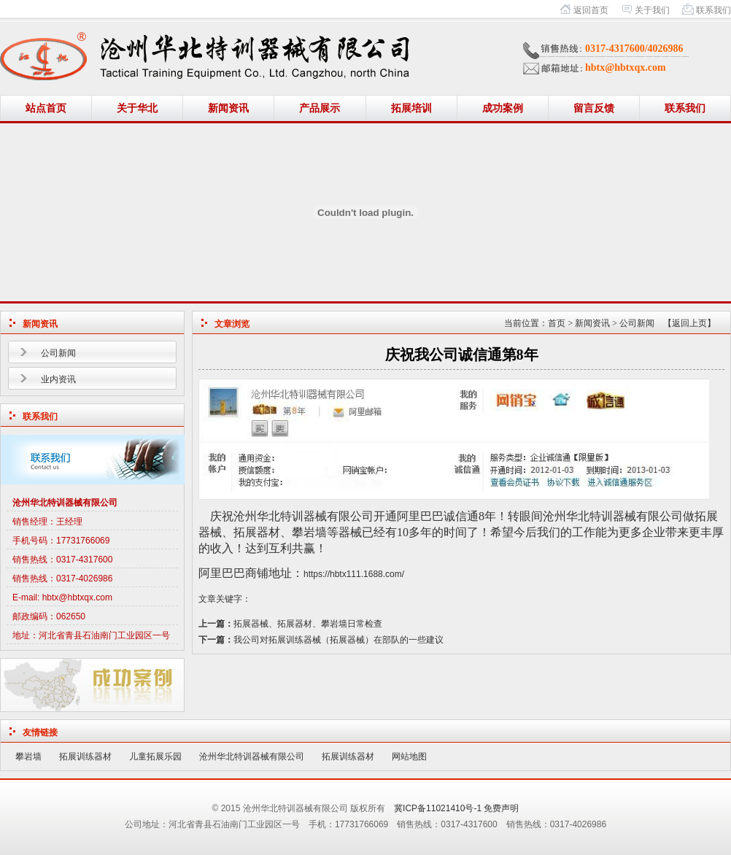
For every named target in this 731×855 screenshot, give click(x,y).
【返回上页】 (689, 323)
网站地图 (409, 756)
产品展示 (319, 108)
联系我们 (713, 10)
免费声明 (501, 808)
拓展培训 (411, 108)
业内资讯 (58, 379)
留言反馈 (593, 108)
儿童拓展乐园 (155, 756)
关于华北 (137, 108)
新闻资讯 (228, 108)
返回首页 (590, 10)
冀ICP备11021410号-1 (437, 808)
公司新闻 (58, 353)
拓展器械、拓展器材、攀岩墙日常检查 (307, 624)
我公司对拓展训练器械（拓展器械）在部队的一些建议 (338, 640)
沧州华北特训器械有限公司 (251, 756)
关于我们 (652, 10)
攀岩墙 (28, 756)
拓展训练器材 (85, 756)
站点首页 (46, 108)
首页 (556, 323)
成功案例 (502, 108)
